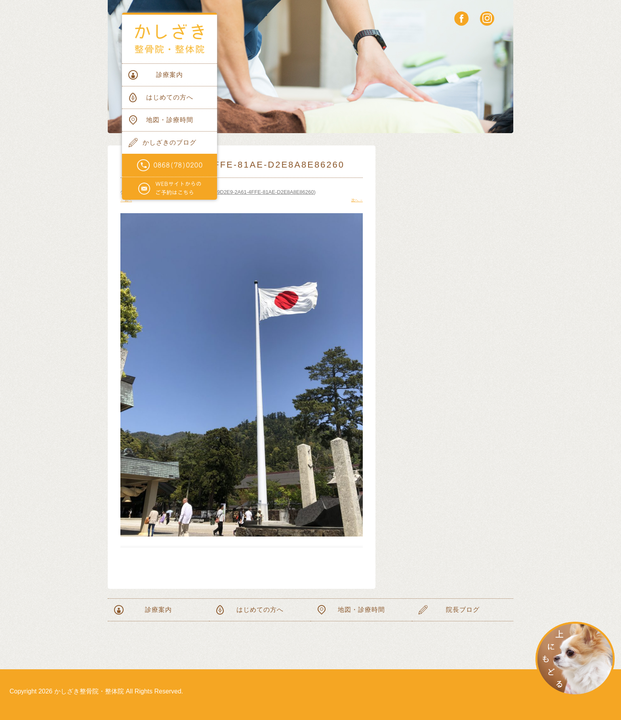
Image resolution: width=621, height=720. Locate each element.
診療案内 (169, 74)
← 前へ (126, 200)
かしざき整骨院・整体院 (169, 39)
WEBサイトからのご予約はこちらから (169, 188)
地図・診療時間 (169, 119)
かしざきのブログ (169, 142)
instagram (487, 18)
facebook (461, 18)
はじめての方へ (169, 97)
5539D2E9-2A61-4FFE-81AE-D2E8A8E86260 (261, 192)
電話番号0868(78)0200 (169, 165)
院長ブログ (463, 609)
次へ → (357, 200)
